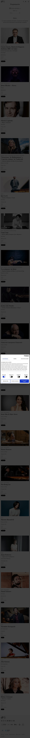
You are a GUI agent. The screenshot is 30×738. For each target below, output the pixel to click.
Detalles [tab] (15, 358)
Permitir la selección (15, 381)
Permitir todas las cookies (24, 381)
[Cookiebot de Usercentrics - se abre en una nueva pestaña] (24, 356)
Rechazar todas (5, 381)
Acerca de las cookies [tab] (25, 358)
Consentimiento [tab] (5, 358)
